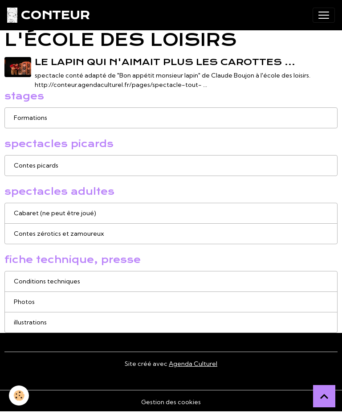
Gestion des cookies (171, 402)
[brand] (48, 15)
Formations (30, 118)
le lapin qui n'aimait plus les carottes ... (165, 62)
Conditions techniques (47, 281)
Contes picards (36, 165)
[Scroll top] (324, 396)
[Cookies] (19, 395)
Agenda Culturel (193, 364)
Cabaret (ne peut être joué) (55, 213)
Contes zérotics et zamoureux (59, 234)
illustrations (30, 322)
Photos (24, 302)
